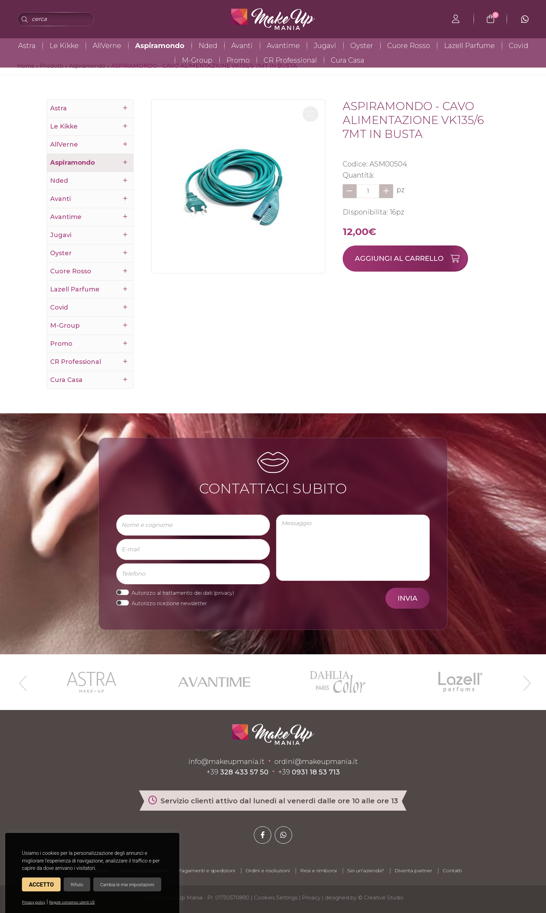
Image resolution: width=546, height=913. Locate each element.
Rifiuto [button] (77, 884)
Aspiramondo (160, 45)
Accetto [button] (41, 884)
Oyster (361, 45)
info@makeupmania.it (226, 761)
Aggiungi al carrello (411, 258)
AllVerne (107, 45)
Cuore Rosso (408, 45)
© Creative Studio (381, 897)
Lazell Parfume (469, 45)
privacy (224, 593)
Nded (207, 45)
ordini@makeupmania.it (316, 761)
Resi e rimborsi (318, 870)
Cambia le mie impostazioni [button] (127, 884)
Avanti (242, 45)
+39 (237, 772)
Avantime (283, 45)
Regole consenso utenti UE (72, 902)
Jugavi (325, 45)
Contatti (452, 870)
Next (524, 680)
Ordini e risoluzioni (267, 870)
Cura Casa (347, 60)
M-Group (197, 60)
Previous (21, 680)
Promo (238, 60)
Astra (27, 45)
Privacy (311, 897)
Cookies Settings (275, 897)
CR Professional (290, 60)
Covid (518, 45)
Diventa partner (413, 870)
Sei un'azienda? (365, 870)
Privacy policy (33, 902)
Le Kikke (64, 45)
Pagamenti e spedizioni (206, 870)
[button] (310, 114)
